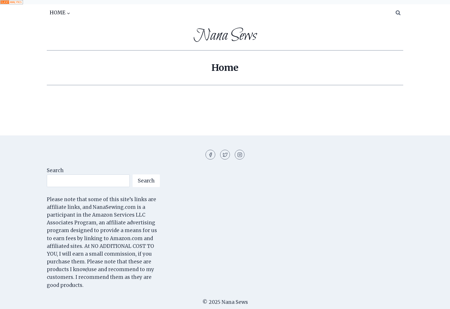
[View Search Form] (398, 13)
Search (55, 170)
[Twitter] (225, 155)
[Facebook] (210, 155)
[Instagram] (240, 155)
